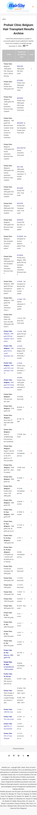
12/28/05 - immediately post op (20, 726)
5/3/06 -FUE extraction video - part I (21, 700)
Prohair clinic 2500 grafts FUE (21, 85)
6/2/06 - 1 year (21, 679)
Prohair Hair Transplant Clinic (20, 208)
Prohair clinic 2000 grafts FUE (21, 103)
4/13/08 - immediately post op (21, 491)
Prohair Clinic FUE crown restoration (21, 368)
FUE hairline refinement (21, 301)
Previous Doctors (18, 748)
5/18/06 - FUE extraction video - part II (21, 690)
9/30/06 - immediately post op (21, 665)
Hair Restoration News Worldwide (18, 11)
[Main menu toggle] (33, 7)
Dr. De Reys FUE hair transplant (21, 125)
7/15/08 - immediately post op (21, 453)
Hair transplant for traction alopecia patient (21, 241)
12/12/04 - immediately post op (20, 736)
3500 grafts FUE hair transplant (21, 334)
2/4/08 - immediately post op (21, 554)
